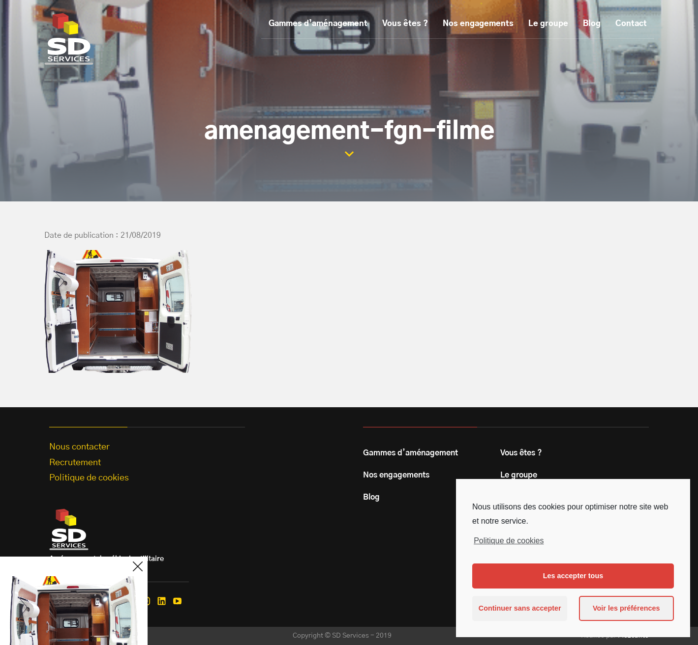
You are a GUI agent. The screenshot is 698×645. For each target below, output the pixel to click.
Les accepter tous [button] (573, 576)
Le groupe (548, 24)
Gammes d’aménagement (318, 24)
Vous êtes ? (405, 24)
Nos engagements (478, 24)
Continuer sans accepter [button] (520, 608)
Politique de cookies (509, 540)
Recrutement (75, 462)
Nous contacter (79, 447)
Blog (592, 24)
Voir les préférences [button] (626, 608)
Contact (631, 24)
